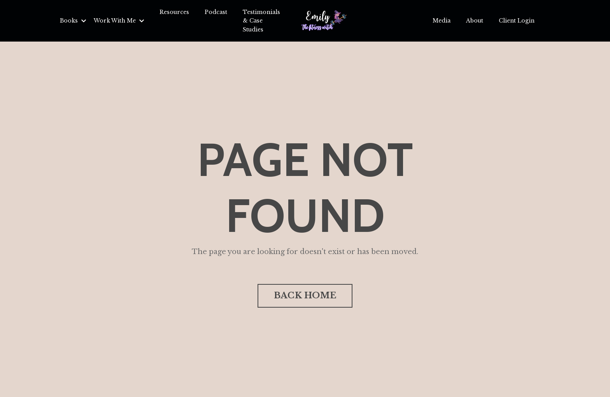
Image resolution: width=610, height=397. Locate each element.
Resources (174, 12)
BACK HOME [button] (305, 295)
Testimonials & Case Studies (261, 21)
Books (73, 20)
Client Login (517, 20)
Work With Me (119, 20)
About (474, 20)
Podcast (216, 12)
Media (441, 20)
